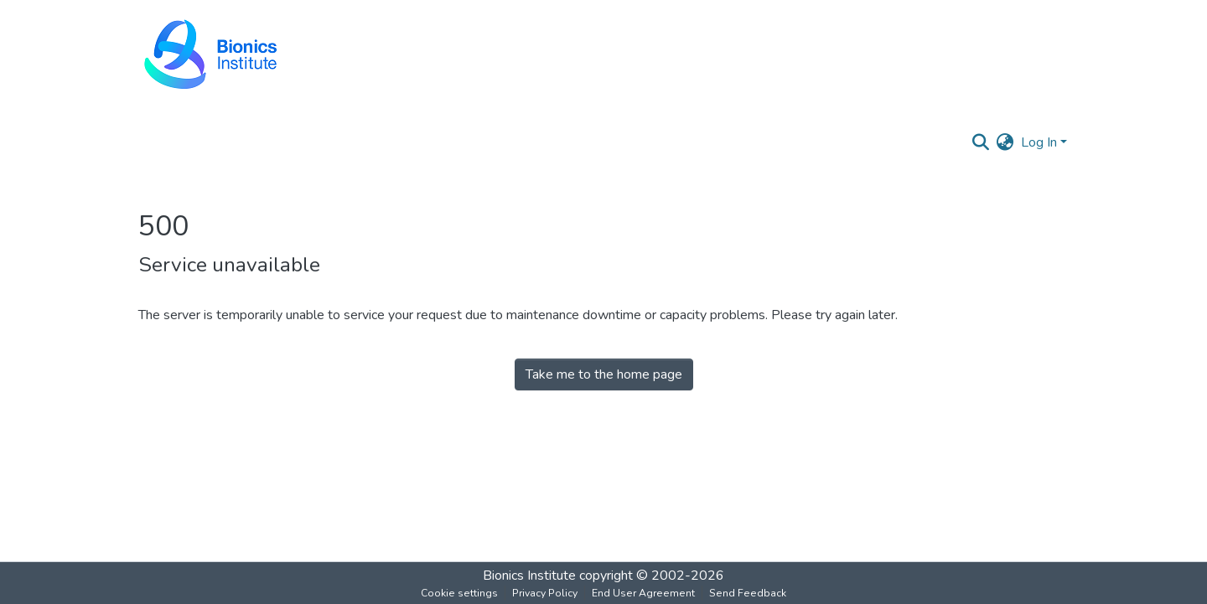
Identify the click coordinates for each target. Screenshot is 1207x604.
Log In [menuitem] (1039, 142)
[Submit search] (981, 142)
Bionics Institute (529, 575)
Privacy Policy (545, 593)
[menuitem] (1005, 142)
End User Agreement (643, 593)
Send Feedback (747, 593)
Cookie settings (459, 593)
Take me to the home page (604, 374)
